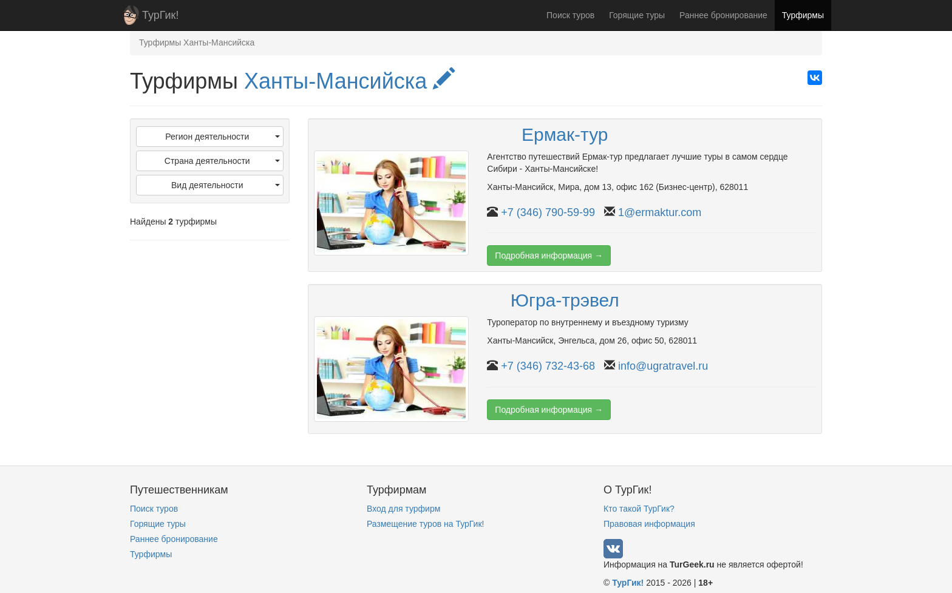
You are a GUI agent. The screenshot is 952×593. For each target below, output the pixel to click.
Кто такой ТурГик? (639, 508)
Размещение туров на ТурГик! (425, 524)
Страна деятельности (222, 161)
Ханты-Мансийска (349, 81)
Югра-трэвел (565, 300)
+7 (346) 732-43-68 (548, 366)
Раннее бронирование (723, 15)
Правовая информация (649, 524)
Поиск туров (570, 15)
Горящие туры (637, 15)
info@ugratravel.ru (663, 366)
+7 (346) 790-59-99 (548, 212)
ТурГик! (160, 15)
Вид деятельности (225, 185)
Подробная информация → (549, 255)
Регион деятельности (222, 136)
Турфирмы (803, 15)
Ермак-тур (565, 134)
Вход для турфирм (403, 508)
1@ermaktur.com (659, 212)
